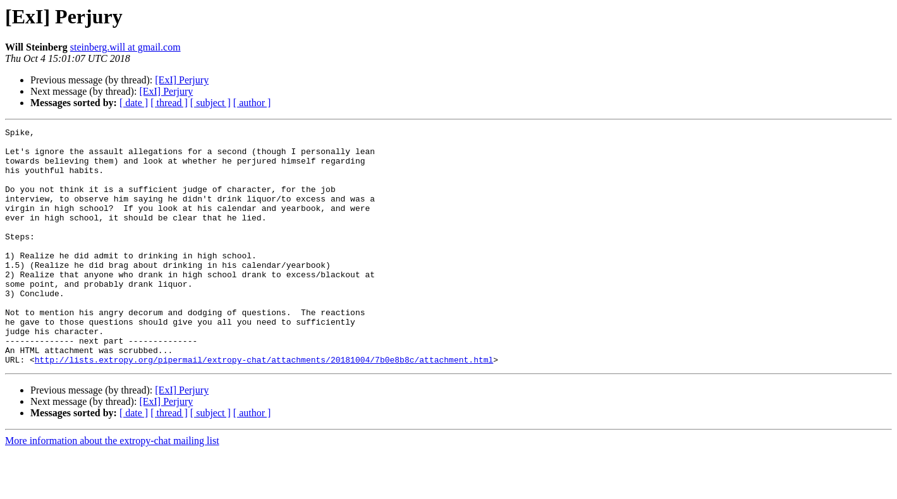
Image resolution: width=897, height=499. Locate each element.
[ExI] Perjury (182, 80)
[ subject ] (210, 102)
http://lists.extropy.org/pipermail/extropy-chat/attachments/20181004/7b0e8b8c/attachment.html (264, 406)
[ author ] (252, 102)
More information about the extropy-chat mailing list (112, 488)
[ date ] (133, 102)
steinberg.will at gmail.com (125, 47)
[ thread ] (169, 102)
